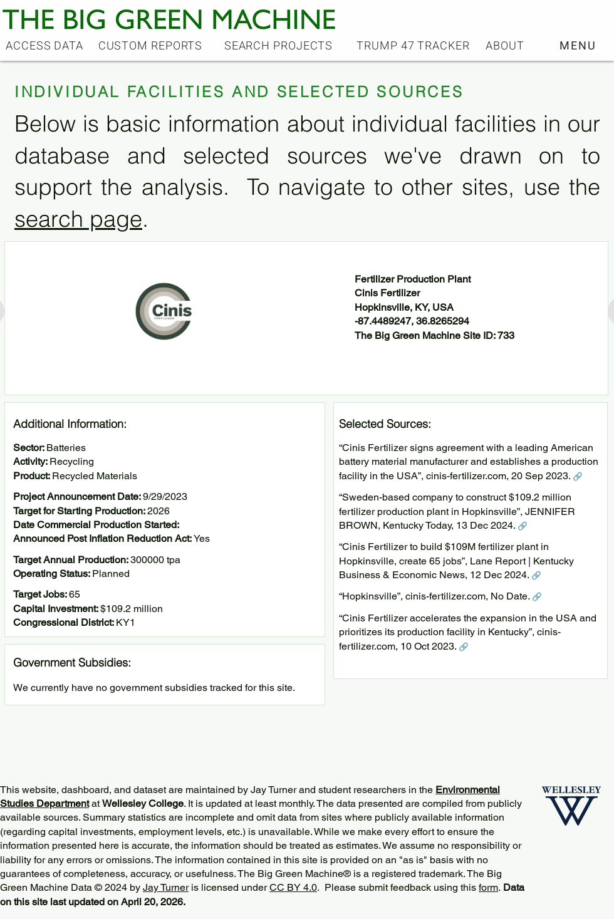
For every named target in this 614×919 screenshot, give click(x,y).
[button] (579, 46)
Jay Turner (166, 887)
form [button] (488, 887)
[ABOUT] (506, 46)
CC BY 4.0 (293, 887)
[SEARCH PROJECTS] (280, 46)
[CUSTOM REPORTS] (151, 46)
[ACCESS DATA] (45, 46)
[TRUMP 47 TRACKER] (414, 46)
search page (78, 218)
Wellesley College (143, 803)
